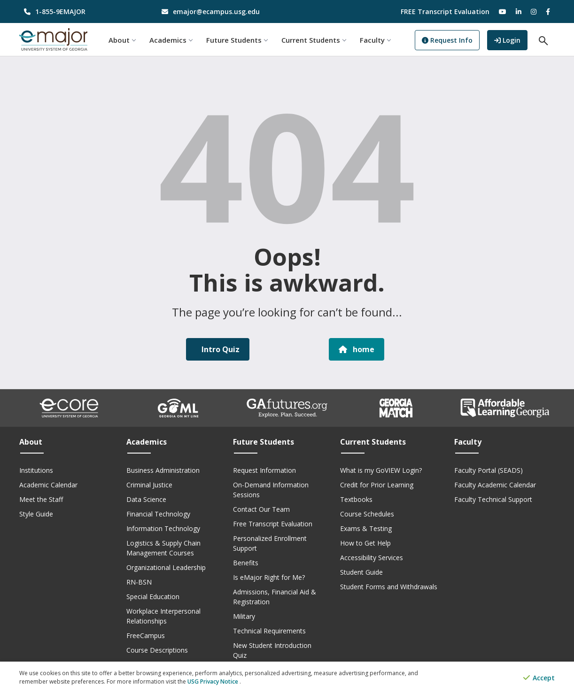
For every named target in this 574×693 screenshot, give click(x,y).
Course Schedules (367, 513)
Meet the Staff (41, 499)
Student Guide (361, 572)
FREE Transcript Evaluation (445, 11)
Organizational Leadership (166, 567)
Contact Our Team (261, 509)
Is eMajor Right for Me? (269, 577)
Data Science (146, 499)
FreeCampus (145, 635)
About (122, 40)
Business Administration (163, 470)
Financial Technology (158, 513)
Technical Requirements (269, 630)
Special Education (152, 596)
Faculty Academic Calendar (495, 484)
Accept (539, 677)
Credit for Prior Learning (376, 484)
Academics (170, 40)
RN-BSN (139, 582)
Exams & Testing (366, 528)
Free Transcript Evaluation (272, 523)
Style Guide (36, 513)
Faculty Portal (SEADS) (488, 470)
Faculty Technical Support (493, 499)
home (356, 349)
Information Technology (163, 528)
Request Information (264, 470)
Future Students (236, 40)
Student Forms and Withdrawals (388, 586)
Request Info (447, 40)
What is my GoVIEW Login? (381, 470)
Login (510, 39)
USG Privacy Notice (213, 681)
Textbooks (356, 499)
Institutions (36, 470)
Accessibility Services (371, 557)
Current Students (313, 40)
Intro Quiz (220, 349)
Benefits (245, 562)
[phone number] (81, 11)
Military (244, 616)
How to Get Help (365, 543)
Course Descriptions (157, 650)
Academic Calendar (48, 484)
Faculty (375, 40)
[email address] (218, 11)
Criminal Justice (149, 484)
